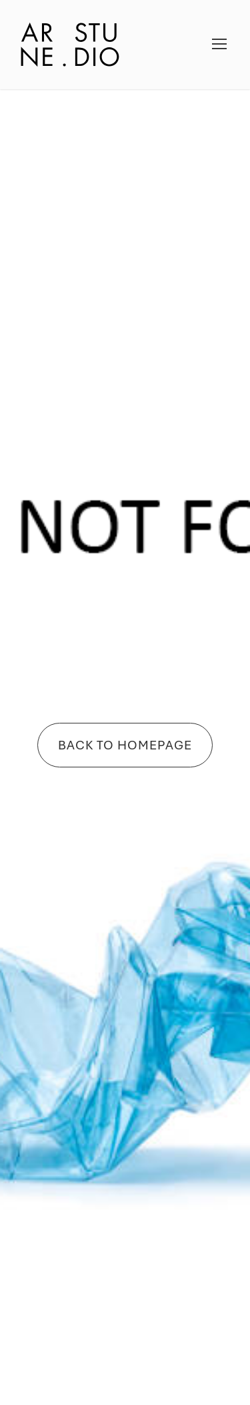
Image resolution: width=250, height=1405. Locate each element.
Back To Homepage (125, 745)
